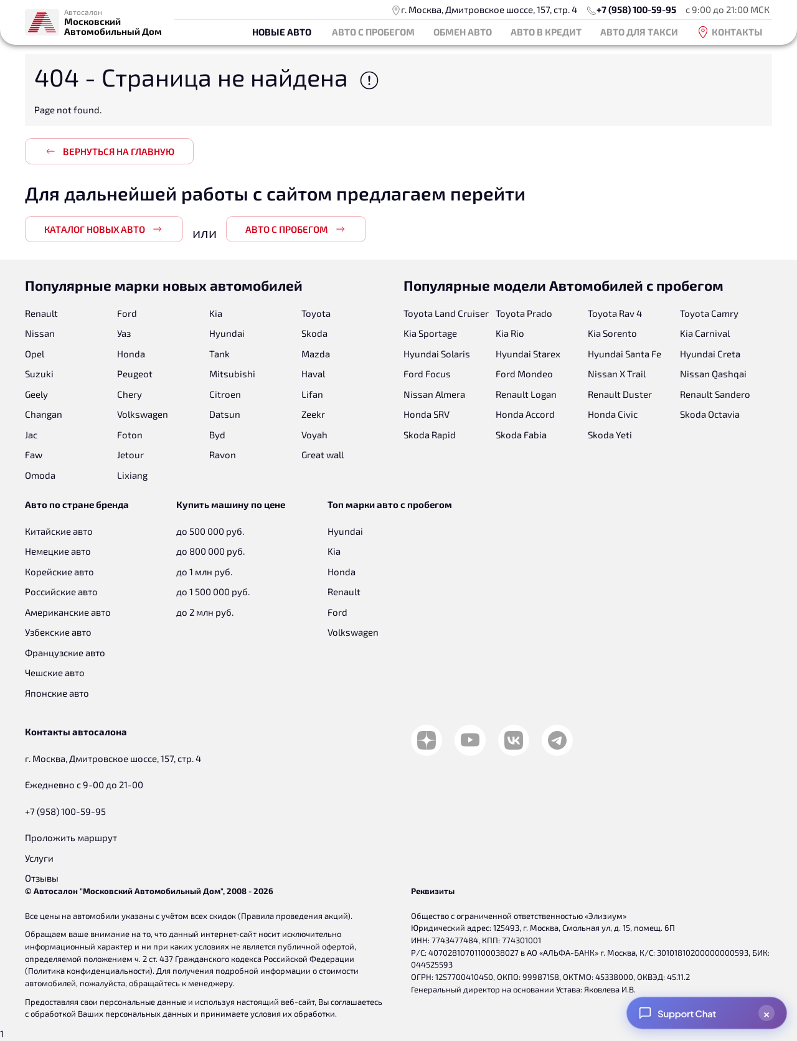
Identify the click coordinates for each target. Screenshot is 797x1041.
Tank (219, 353)
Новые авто (281, 31)
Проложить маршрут (71, 837)
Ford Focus (427, 373)
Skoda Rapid (429, 434)
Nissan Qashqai (713, 373)
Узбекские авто (58, 632)
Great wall (322, 454)
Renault (41, 313)
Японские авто (57, 693)
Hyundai (227, 333)
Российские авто (61, 591)
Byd (217, 434)
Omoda (40, 475)
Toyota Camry (709, 313)
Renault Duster (620, 394)
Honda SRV (426, 414)
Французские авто (65, 652)
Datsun (224, 414)
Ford (127, 313)
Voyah (314, 434)
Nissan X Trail (617, 373)
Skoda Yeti (610, 434)
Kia (215, 313)
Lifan (312, 394)
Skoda (314, 333)
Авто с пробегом (373, 31)
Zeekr (313, 414)
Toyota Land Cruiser (446, 313)
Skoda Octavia (710, 414)
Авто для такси (639, 31)
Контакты (730, 32)
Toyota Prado (524, 313)
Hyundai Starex (528, 353)
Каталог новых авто (104, 229)
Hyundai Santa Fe (624, 353)
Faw (33, 454)
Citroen (225, 394)
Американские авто (68, 612)
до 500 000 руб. (210, 531)
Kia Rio (510, 333)
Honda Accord (525, 414)
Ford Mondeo (524, 373)
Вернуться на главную (109, 151)
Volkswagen (142, 414)
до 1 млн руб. (204, 571)
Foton (130, 434)
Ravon (222, 454)
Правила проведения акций (294, 916)
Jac (31, 434)
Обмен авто (462, 31)
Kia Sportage (430, 333)
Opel (34, 353)
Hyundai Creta (710, 353)
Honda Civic (613, 414)
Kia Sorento (612, 333)
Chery (129, 394)
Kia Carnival (705, 333)
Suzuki (39, 373)
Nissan (40, 333)
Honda (131, 353)
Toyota (316, 313)
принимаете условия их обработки (267, 1014)
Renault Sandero (715, 394)
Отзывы (42, 877)
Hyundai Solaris (436, 353)
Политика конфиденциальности (88, 971)
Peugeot (135, 373)
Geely (36, 394)
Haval (313, 373)
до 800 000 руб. (210, 551)
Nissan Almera (434, 394)
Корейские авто (59, 571)
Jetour (130, 454)
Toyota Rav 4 (615, 313)
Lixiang (132, 475)
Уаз (124, 333)
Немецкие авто (58, 551)
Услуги (39, 858)
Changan (43, 414)
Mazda (315, 353)
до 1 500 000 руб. (213, 591)
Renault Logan (526, 394)
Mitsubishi (232, 373)
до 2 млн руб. (204, 612)
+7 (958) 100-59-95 (636, 9)
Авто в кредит (546, 31)
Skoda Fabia (521, 434)
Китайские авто (59, 531)
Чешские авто (55, 672)
